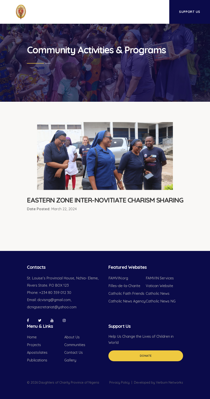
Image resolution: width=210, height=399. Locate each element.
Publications (37, 360)
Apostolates (37, 352)
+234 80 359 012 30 (55, 292)
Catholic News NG (161, 301)
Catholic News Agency (127, 301)
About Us (72, 337)
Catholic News (157, 293)
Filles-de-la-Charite (124, 285)
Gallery (70, 360)
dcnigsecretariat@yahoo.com (51, 307)
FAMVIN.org (118, 278)
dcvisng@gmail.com (54, 299)
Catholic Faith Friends (126, 293)
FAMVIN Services (160, 278)
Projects (34, 344)
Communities (74, 344)
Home (32, 337)
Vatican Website (159, 285)
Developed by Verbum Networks (158, 382)
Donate (146, 355)
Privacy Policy (119, 382)
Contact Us (73, 352)
